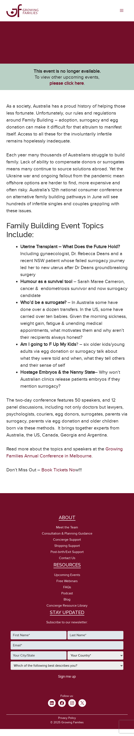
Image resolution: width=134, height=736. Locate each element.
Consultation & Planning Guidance (67, 533)
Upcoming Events (67, 575)
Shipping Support (67, 546)
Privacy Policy (67, 718)
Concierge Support (67, 540)
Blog (67, 599)
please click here (66, 83)
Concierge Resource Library (67, 605)
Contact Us (67, 558)
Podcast (67, 593)
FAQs (67, 587)
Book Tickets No (57, 470)
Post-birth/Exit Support (67, 552)
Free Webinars (67, 581)
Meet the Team (67, 527)
